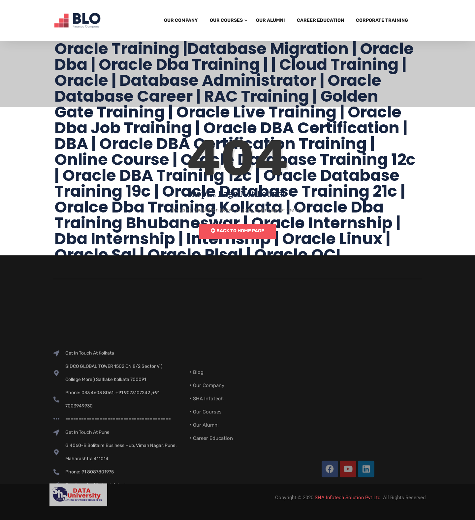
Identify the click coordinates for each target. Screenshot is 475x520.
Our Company (181, 20)
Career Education (320, 20)
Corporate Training (382, 20)
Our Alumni (270, 20)
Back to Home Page (237, 231)
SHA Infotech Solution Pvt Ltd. (348, 498)
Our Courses (226, 20)
